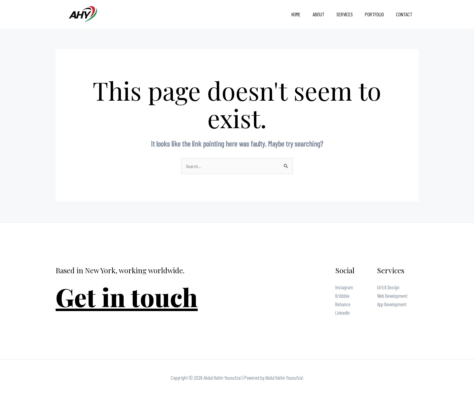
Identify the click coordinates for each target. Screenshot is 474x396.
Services (349, 14)
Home (304, 14)
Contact (405, 14)
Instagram (344, 287)
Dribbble (342, 296)
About (325, 14)
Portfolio (377, 14)
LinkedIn (342, 313)
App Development (392, 304)
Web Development (392, 296)
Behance (342, 304)
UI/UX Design (388, 287)
